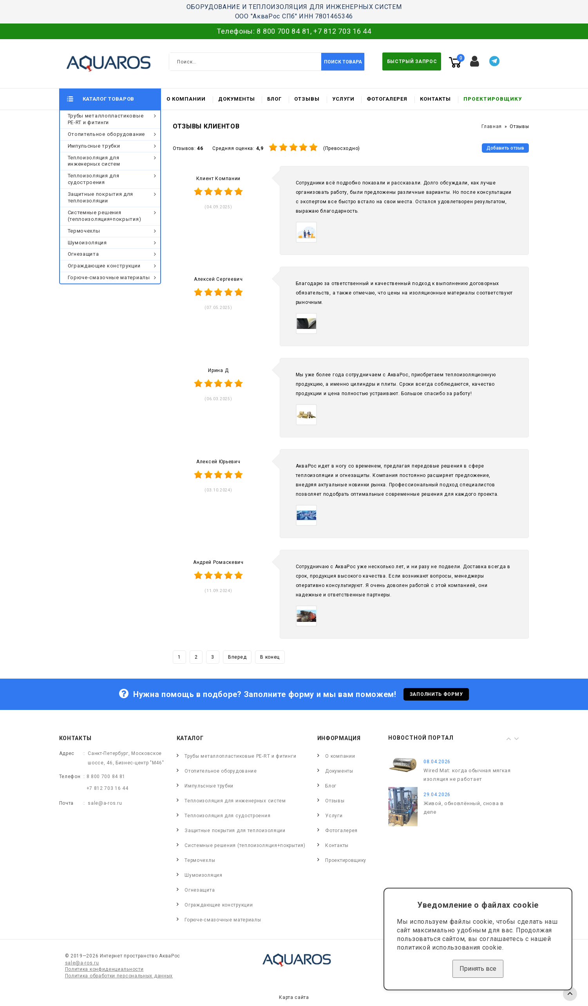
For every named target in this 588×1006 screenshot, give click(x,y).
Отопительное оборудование (106, 134)
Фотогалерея (387, 99)
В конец (270, 657)
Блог (274, 99)
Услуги (343, 99)
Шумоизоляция (87, 243)
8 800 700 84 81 (283, 31)
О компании (186, 99)
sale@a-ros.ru (105, 803)
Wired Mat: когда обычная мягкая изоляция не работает (467, 775)
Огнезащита (83, 254)
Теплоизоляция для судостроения (93, 179)
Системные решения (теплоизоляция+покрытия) (104, 216)
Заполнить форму (436, 694)
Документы (236, 99)
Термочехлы (84, 231)
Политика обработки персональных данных (119, 976)
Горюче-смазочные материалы (109, 277)
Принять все (478, 968)
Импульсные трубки (94, 146)
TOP (570, 994)
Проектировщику (492, 99)
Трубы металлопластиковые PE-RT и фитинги (106, 119)
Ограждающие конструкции (104, 266)
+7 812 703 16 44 (342, 31)
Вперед (237, 657)
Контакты (435, 99)
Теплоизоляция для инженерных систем (94, 161)
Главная (491, 126)
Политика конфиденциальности (104, 969)
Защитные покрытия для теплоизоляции (101, 197)
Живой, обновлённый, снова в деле (463, 807)
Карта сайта (294, 997)
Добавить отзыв (505, 148)
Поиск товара (343, 62)
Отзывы (307, 99)
